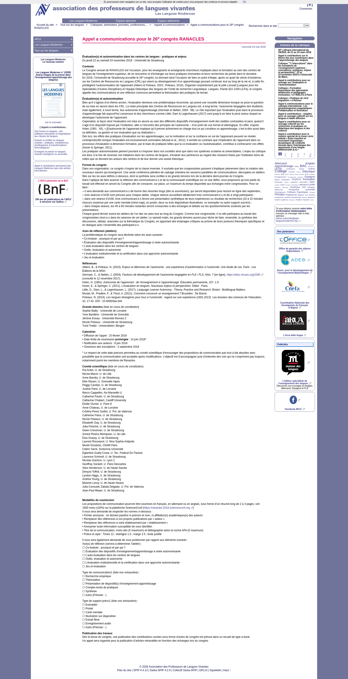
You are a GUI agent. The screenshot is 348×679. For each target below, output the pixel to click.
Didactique (308, 171)
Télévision (292, 200)
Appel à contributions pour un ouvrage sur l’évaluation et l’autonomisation (294, 82)
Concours (291, 172)
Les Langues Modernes (83, 20)
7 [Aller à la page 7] (285, 156)
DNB (282, 174)
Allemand (281, 163)
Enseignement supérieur (295, 177)
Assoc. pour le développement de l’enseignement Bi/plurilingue (294, 271)
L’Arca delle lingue (293, 335)
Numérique (295, 187)
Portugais (312, 192)
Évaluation (286, 180)
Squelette (215, 670)
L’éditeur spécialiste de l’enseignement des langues (293, 382)
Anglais (310, 163)
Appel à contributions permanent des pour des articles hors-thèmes (52, 168)
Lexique (288, 185)
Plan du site (124, 670)
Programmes (291, 195)
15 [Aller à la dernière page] (310, 156)
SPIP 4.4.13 (140, 670)
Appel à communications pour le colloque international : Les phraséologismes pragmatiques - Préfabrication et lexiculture (295, 107)
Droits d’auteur (289, 174)
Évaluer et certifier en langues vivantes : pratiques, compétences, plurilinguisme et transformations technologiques (51, 144)
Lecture (282, 185)
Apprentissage (284, 166)
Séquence (311, 197)
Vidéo (312, 200)
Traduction (306, 200)
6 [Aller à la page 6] (310, 154)
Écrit (306, 174)
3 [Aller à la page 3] (291, 154)
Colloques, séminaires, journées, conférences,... (119, 24)
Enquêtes (312, 174)
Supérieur (284, 200)
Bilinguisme (311, 166)
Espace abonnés (126, 20)
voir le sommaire (53, 122)
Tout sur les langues (72, 24)
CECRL (278, 168)
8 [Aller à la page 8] (291, 156)
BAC (303, 166)
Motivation (285, 187)
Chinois (301, 169)
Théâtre (298, 200)
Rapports (301, 195)
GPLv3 (203, 670)
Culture (298, 172)
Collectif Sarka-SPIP (185, 670)
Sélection (304, 197)
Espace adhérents (168, 20)
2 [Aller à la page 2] (285, 154)
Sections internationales (292, 197)
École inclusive (299, 174)
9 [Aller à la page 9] (298, 156)
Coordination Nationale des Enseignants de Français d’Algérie (294, 305)
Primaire (280, 194)
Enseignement (280, 177)
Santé (306, 195)
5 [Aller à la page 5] (304, 154)
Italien (312, 182)
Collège (281, 171)
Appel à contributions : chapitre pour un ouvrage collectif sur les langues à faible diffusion (295, 116)
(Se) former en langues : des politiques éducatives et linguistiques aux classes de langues (52, 133)
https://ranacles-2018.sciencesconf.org (167, 507)
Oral (304, 187)
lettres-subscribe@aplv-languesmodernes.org (287, 219)
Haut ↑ (227, 670)
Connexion (305, 8)
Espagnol (310, 176)
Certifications (290, 169)
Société (277, 200)
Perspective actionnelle (302, 189)
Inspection (294, 182)
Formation (309, 179)
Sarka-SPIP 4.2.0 (160, 670)
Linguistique (294, 185)
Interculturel (303, 182)
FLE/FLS (296, 179)
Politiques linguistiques (297, 192)
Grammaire (278, 182)
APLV (37, 39)
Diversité (277, 174)
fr (310, 4)
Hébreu (286, 182)
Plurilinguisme (280, 192)
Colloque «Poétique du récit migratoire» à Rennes (293, 99)
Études (277, 179)
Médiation (277, 187)
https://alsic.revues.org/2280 (243, 274)
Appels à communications (169, 24)
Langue (277, 185)
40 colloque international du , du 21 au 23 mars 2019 (294, 51)
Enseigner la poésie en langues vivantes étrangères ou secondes (50, 152)
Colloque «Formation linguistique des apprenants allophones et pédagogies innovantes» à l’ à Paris (295, 91)
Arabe (297, 166)
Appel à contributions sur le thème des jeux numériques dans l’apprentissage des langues (296, 58)
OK (244, 2)
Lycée (311, 184)
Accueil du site (45, 24)
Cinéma (311, 169)
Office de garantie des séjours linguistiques (295, 249)
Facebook (293, 409)
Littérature (303, 185)
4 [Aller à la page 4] (298, 154)
